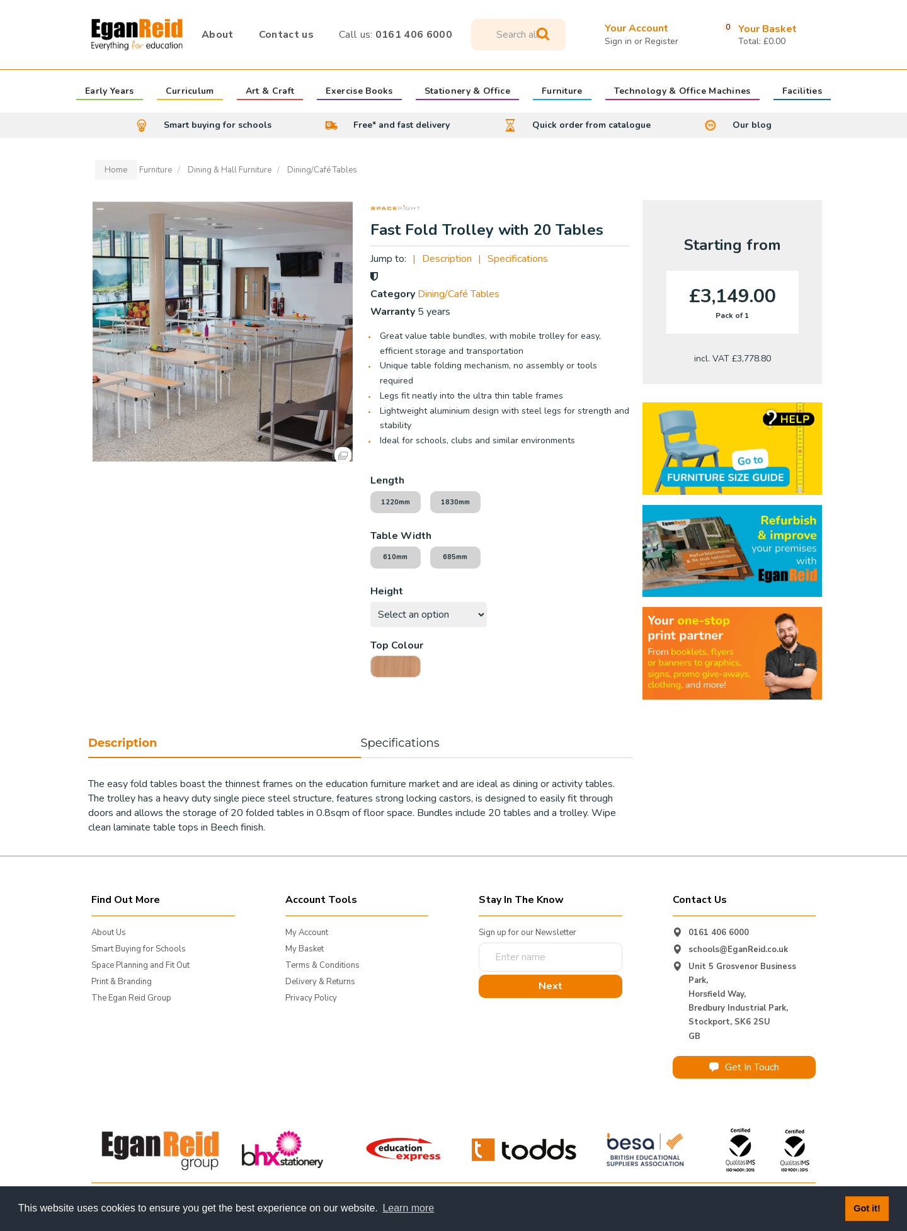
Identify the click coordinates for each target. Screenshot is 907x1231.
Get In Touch (744, 1067)
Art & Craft (270, 92)
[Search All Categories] (518, 34)
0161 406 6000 (395, 34)
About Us (108, 932)
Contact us (286, 34)
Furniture (562, 92)
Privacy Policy (311, 998)
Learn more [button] (408, 1208)
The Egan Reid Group (131, 998)
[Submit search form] (543, 34)
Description (447, 259)
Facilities (802, 92)
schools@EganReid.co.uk (738, 949)
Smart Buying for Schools (138, 949)
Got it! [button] (866, 1208)
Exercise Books (359, 92)
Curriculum (190, 92)
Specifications (518, 259)
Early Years (109, 92)
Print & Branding (121, 981)
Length (387, 480)
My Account (306, 932)
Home (116, 170)
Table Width (400, 536)
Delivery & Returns (320, 981)
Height (386, 591)
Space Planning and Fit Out (140, 965)
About (218, 34)
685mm (455, 557)
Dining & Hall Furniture (229, 170)
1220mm (395, 502)
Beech (395, 666)
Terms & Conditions (322, 965)
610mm (395, 557)
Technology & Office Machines (682, 92)
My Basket (304, 949)
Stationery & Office (467, 92)
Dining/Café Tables (322, 170)
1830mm (455, 502)
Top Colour (396, 645)
